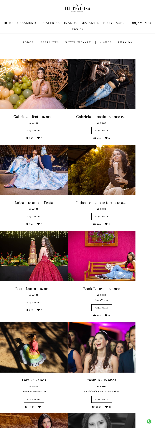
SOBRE (121, 23)
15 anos (105, 42)
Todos (28, 42)
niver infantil (78, 42)
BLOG (107, 23)
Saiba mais (55, 417)
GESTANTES (90, 23)
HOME (8, 23)
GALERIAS (51, 23)
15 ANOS (70, 23)
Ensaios (77, 29)
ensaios (125, 42)
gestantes (50, 42)
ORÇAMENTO (141, 23)
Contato (127, 423)
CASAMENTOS (28, 23)
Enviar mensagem (130, 398)
